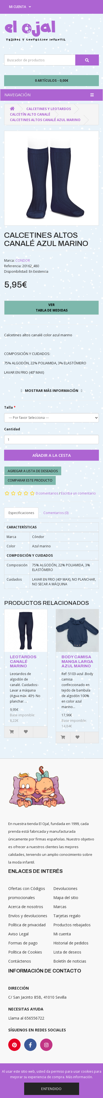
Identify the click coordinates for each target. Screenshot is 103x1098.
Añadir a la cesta (51, 455)
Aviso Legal (18, 933)
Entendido (51, 1088)
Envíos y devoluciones (27, 915)
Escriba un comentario (78, 493)
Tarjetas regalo (66, 915)
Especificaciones (21, 512)
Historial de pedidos (70, 943)
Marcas (59, 906)
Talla (8, 407)
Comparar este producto (30, 480)
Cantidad (12, 429)
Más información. (79, 1077)
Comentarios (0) (55, 512)
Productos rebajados (72, 924)
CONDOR (22, 260)
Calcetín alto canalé (30, 114)
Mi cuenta (62, 933)
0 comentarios (47, 493)
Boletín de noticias (69, 961)
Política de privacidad (27, 924)
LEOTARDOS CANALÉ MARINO (23, 661)
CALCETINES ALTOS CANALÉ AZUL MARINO (45, 120)
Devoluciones (65, 888)
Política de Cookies (25, 952)
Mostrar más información (51, 390)
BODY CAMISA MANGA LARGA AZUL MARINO (77, 661)
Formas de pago (23, 943)
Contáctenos (19, 961)
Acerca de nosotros (25, 906)
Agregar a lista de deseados (33, 471)
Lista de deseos (67, 952)
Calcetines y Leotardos (48, 108)
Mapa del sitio (65, 897)
